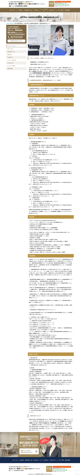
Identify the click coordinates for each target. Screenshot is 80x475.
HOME (7, 23)
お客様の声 (36, 10)
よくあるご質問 (59, 10)
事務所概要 (67, 10)
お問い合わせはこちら (16, 41)
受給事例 (20, 10)
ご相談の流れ (51, 10)
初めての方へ (12, 10)
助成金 (11, 23)
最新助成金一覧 (28, 10)
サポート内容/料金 (43, 10)
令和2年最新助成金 (18, 23)
